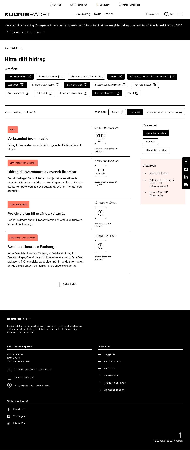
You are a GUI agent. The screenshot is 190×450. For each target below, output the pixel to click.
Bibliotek (44, 93)
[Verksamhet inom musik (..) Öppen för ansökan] (68, 140)
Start (7, 48)
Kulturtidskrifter (107, 93)
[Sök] (168, 14)
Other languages (129, 4)
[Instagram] (186, 169)
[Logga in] (151, 14)
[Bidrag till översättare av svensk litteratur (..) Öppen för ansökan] (68, 177)
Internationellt (19, 76)
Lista (135, 112)
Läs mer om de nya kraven (27, 32)
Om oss (109, 14)
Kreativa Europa (50, 76)
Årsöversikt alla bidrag (164, 112)
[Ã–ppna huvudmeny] (181, 14)
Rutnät (117, 112)
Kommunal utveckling (45, 84)
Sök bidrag (83, 14)
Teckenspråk (78, 4)
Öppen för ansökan (156, 133)
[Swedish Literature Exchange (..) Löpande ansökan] (68, 252)
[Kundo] (186, 185)
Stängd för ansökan (156, 150)
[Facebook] (186, 161)
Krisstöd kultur (145, 84)
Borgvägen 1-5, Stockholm (32, 385)
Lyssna (55, 4)
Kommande (150, 141)
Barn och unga (77, 84)
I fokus (96, 14)
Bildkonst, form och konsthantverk (152, 76)
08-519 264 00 (24, 377)
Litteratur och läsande (86, 76)
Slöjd (133, 93)
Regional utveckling (73, 93)
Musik (116, 76)
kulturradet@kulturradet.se (33, 369)
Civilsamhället (18, 93)
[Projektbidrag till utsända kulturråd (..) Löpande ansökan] (68, 215)
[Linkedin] (186, 177)
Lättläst (102, 4)
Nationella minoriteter (110, 84)
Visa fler (69, 283)
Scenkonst (16, 84)
